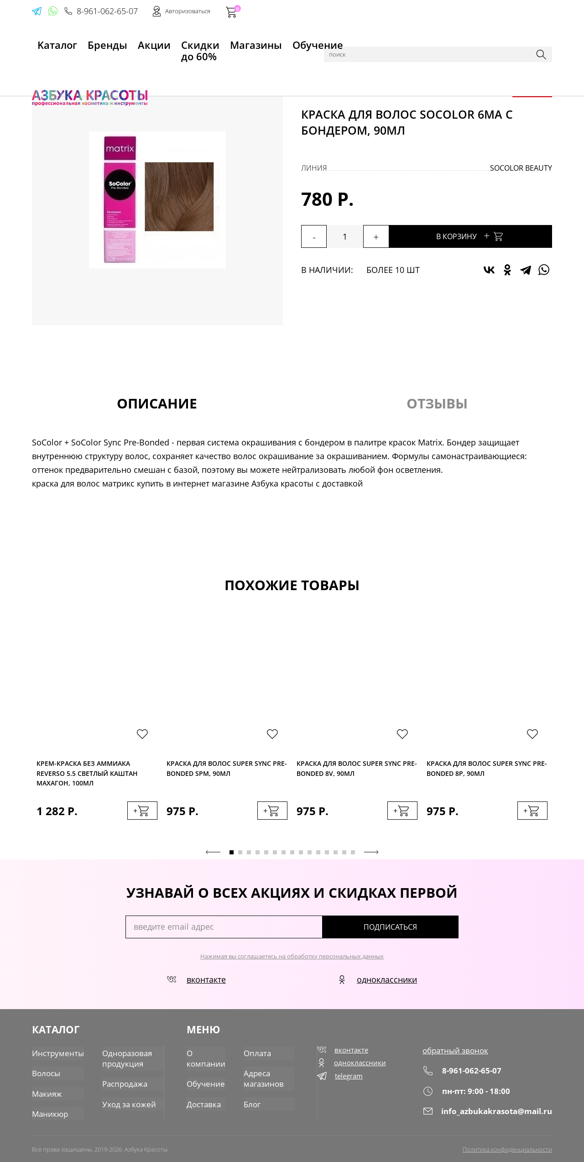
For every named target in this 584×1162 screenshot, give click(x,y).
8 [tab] (292, 856)
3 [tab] (249, 856)
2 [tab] (240, 856)
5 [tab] (266, 856)
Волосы (107, 65)
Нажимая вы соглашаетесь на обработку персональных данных (292, 960)
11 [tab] (318, 856)
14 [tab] (344, 856)
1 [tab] (231, 856)
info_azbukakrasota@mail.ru (489, 1114)
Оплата (254, 1054)
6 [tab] (275, 856)
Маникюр (49, 1111)
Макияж (46, 1092)
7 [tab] (284, 856)
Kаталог (47, 41)
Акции (126, 41)
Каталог (77, 65)
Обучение (286, 41)
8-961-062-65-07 (414, 11)
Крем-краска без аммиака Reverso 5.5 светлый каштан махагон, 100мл (87, 773)
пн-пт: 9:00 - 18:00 (469, 1094)
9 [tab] (301, 856)
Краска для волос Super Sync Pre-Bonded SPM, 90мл (227, 770)
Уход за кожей (123, 1102)
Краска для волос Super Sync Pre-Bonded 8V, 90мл (357, 770)
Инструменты (56, 1054)
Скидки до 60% (176, 41)
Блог (250, 1102)
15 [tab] (353, 856)
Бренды (88, 41)
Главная (46, 65)
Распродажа (120, 1083)
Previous (213, 855)
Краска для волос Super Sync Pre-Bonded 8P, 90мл (487, 770)
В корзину (493, 235)
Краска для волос (155, 65)
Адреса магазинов (261, 1078)
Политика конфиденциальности (507, 1147)
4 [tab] (258, 856)
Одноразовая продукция (122, 1059)
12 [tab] (327, 856)
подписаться (419, 931)
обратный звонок (458, 1054)
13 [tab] (336, 856)
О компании (206, 1059)
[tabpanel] (96, 732)
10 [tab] (310, 856)
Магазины (235, 41)
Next (371, 855)
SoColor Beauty (521, 168)
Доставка (204, 1102)
